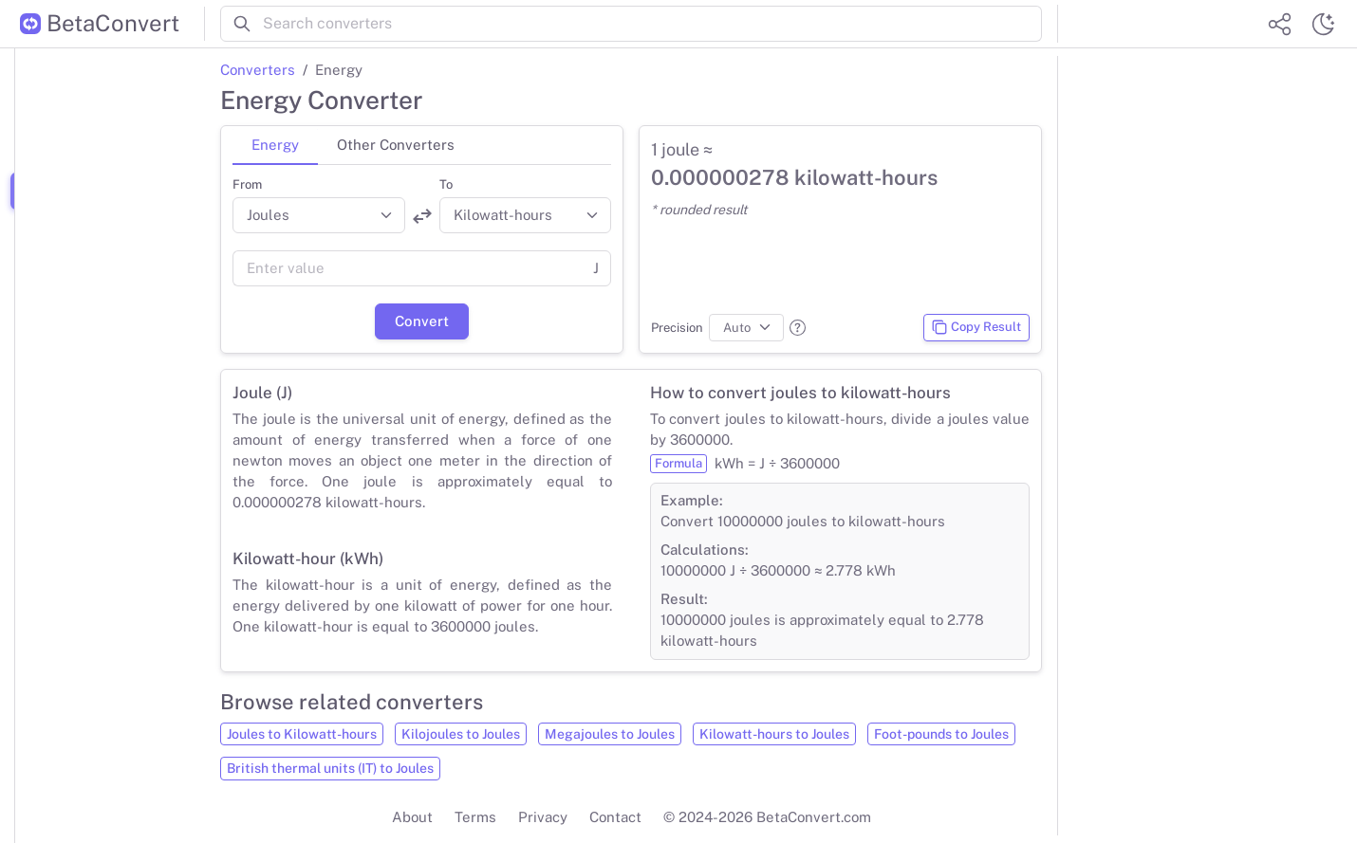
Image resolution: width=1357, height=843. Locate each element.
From (247, 184)
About (412, 817)
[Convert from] (318, 215)
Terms (475, 817)
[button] (797, 327)
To (446, 184)
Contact (615, 817)
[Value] (407, 268)
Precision (677, 328)
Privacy (542, 817)
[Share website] (1279, 24)
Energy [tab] (275, 145)
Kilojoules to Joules (460, 734)
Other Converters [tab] (396, 145)
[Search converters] (652, 24)
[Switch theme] (1323, 24)
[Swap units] (422, 216)
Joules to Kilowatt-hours (302, 734)
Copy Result (976, 327)
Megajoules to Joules (610, 734)
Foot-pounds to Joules (941, 734)
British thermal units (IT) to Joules (330, 768)
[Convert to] (525, 215)
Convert (422, 321)
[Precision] (746, 328)
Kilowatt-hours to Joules (774, 734)
